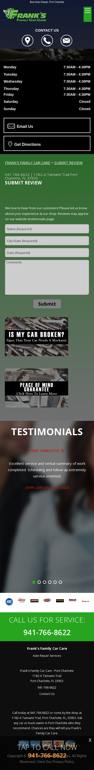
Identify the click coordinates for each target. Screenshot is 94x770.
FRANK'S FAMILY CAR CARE (27, 162)
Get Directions (24, 144)
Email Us (20, 126)
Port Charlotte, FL (47, 450)
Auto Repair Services (47, 656)
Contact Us (46, 694)
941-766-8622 (17, 174)
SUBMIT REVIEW (68, 162)
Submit (47, 304)
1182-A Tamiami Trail (51, 174)
